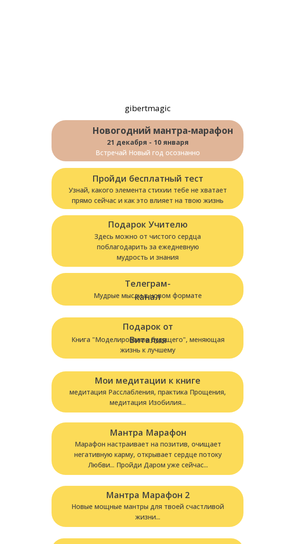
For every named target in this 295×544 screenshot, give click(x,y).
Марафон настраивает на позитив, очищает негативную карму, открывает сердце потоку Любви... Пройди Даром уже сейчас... (148, 454)
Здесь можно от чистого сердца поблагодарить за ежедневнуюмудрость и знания (148, 247)
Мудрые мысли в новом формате (148, 295)
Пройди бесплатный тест (147, 178)
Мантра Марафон (148, 432)
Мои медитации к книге (147, 380)
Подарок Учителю (148, 224)
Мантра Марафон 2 (148, 494)
